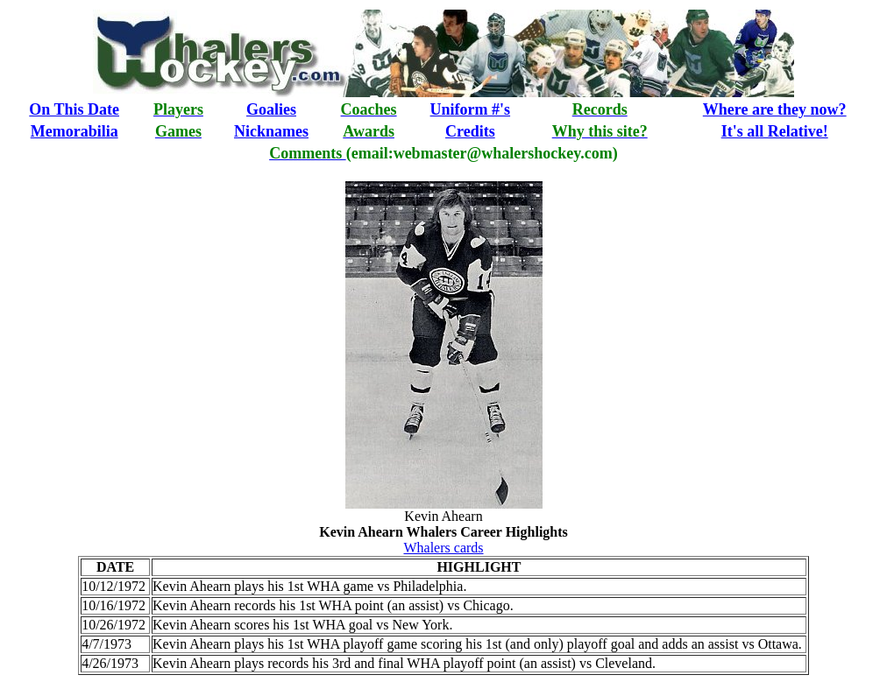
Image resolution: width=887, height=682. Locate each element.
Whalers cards (443, 547)
